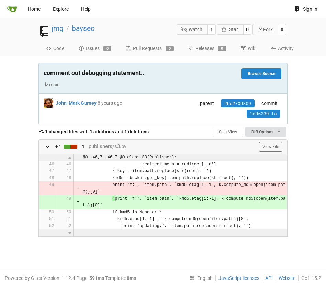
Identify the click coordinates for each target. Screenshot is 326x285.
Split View (228, 132)
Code (55, 48)
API (269, 278)
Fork (265, 29)
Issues (95, 49)
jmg (58, 28)
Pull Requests (149, 49)
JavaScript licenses (238, 278)
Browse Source (261, 73)
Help (86, 9)
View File (270, 146)
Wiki (248, 48)
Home (34, 9)
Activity (282, 48)
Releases (207, 49)
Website (287, 278)
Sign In (306, 9)
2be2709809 (237, 103)
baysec (83, 28)
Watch (192, 29)
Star (229, 29)
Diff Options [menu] (265, 132)
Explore (61, 9)
